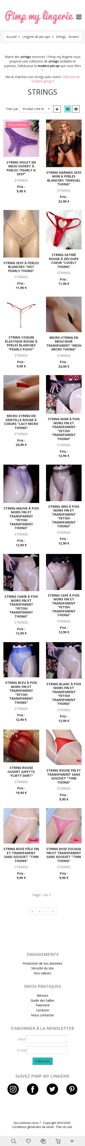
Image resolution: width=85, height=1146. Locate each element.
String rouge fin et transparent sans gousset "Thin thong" (63, 776)
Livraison (42, 1010)
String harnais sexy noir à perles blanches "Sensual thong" (63, 178)
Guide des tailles (42, 1000)
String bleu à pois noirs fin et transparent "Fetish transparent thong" (21, 692)
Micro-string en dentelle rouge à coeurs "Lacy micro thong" (21, 422)
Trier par (12, 109)
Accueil (11, 37)
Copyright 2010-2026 (56, 1123)
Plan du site (64, 1127)
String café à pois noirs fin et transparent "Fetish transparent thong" (64, 605)
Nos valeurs (42, 973)
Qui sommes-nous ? (27, 1123)
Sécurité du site (42, 968)
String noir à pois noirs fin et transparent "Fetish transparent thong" (64, 429)
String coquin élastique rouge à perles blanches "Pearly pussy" (21, 343)
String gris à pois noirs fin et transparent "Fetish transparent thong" (63, 516)
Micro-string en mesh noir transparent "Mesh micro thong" (63, 343)
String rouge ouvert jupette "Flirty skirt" (21, 772)
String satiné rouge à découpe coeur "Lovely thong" (64, 261)
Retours (42, 995)
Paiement (43, 1005)
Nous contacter (42, 1015)
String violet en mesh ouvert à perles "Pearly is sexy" (21, 168)
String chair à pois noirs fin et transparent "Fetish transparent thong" (21, 606)
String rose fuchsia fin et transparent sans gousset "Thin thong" (63, 855)
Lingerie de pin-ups (36, 37)
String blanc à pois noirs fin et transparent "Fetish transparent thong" (63, 694)
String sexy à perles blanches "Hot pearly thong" (21, 267)
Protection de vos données (42, 963)
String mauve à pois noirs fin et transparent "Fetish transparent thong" (21, 518)
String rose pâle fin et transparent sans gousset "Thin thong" (21, 855)
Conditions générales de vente (33, 1127)
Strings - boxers (67, 37)
